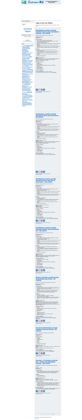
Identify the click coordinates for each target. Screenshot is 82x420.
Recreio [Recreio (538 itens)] (29, 89)
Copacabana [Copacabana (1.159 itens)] (25, 61)
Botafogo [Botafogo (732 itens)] (24, 56)
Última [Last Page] (53, 414)
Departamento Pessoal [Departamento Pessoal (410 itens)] (26, 63)
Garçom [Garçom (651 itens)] (31, 72)
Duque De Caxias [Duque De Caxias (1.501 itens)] (28, 64)
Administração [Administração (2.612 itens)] (25, 47)
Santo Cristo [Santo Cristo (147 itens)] (28, 94)
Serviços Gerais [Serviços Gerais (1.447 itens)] (28, 95)
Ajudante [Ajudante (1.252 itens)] (24, 48)
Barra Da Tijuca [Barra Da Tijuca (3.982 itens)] (26, 54)
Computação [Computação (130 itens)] (27, 59)
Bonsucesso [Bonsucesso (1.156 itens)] (27, 55)
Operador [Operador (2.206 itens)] (24, 86)
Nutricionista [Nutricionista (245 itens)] (27, 85)
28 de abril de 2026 (47, 173)
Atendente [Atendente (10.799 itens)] (25, 51)
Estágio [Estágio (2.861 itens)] (28, 71)
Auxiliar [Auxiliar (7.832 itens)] (24, 52)
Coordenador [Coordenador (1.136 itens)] (30, 60)
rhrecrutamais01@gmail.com (40, 351)
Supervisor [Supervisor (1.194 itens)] (24, 99)
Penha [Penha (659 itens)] (30, 86)
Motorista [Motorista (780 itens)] (24, 83)
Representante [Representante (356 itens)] (24, 92)
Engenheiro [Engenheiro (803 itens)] (24, 68)
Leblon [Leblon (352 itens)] (30, 79)
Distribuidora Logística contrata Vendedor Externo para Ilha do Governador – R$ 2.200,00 (46, 180)
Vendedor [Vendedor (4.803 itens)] (29, 103)
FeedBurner (30, 41)
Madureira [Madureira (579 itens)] (26, 80)
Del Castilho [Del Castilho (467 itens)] (29, 62)
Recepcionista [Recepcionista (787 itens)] (25, 89)
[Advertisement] (41, 11)
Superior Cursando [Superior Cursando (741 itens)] (26, 97)
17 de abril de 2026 (47, 322)
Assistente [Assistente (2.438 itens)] (24, 49)
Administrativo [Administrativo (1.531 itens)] (29, 45)
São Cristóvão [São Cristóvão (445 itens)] (29, 99)
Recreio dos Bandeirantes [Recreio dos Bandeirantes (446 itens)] (26, 90)
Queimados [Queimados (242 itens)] (24, 88)
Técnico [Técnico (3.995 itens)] (24, 103)
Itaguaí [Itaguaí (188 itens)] (29, 77)
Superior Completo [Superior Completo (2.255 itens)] (27, 96)
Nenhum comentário (39, 92)
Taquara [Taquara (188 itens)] (25, 101)
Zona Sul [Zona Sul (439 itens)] (23, 105)
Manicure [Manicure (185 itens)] (29, 80)
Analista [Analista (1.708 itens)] (28, 48)
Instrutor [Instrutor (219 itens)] (29, 76)
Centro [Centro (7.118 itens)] (28, 58)
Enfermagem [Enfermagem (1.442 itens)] (30, 67)
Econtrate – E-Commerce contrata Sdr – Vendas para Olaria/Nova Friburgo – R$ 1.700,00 (46, 362)
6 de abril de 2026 (47, 355)
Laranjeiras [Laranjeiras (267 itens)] (27, 79)
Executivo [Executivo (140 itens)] (23, 72)
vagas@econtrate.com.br (56, 388)
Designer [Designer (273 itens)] (31, 63)
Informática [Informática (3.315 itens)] (25, 76)
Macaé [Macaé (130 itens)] (23, 80)
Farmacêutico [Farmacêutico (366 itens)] (27, 72)
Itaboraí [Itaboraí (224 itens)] (27, 77)
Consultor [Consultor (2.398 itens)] (24, 60)
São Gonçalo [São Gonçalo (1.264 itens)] (25, 100)
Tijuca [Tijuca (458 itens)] (30, 102)
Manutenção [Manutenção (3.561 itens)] (25, 81)
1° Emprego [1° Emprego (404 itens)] (24, 45)
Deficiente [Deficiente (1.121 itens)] (24, 62)
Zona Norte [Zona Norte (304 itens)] (30, 104)
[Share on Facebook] (37, 90)
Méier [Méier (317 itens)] (30, 83)
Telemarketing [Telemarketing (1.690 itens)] (25, 102)
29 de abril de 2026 (47, 91)
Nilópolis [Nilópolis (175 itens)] (23, 84)
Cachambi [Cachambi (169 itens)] (27, 56)
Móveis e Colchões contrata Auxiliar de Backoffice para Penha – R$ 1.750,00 (47, 279)
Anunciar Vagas (28, 30)
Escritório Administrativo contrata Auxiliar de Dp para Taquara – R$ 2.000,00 (46, 329)
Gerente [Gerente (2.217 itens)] (24, 74)
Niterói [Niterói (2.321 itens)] (26, 84)
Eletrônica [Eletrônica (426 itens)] (27, 65)
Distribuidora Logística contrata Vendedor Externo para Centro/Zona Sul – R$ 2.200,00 (47, 229)
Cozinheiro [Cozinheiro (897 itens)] (30, 61)
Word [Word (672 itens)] (27, 104)
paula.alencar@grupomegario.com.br (41, 72)
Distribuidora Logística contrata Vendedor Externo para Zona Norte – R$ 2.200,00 (47, 115)
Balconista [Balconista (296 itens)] (28, 52)
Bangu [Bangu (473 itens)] (31, 52)
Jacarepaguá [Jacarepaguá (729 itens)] (24, 78)
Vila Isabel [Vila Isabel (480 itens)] (24, 104)
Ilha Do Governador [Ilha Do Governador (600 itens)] (26, 75)
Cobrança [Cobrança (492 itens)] (24, 59)
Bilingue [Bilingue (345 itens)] (23, 55)
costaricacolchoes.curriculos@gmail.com (42, 317)
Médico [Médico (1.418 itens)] (27, 83)
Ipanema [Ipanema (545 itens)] (23, 77)
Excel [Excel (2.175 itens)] (31, 71)
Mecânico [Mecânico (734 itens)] (31, 81)
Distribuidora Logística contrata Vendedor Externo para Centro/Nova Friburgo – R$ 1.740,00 (47, 31)
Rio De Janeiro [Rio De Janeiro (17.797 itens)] (27, 93)
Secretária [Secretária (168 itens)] (23, 95)
